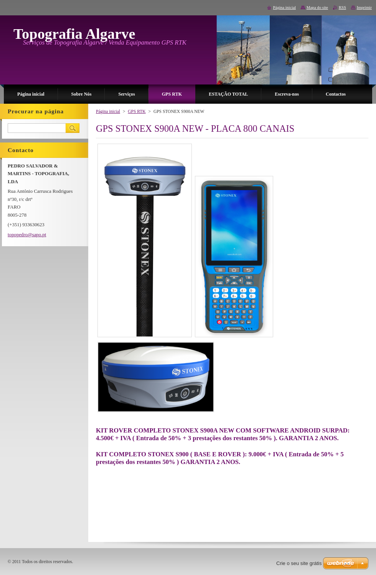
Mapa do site (317, 7)
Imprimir (364, 7)
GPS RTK (136, 111)
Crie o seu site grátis (299, 563)
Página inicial (108, 111)
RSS (342, 7)
